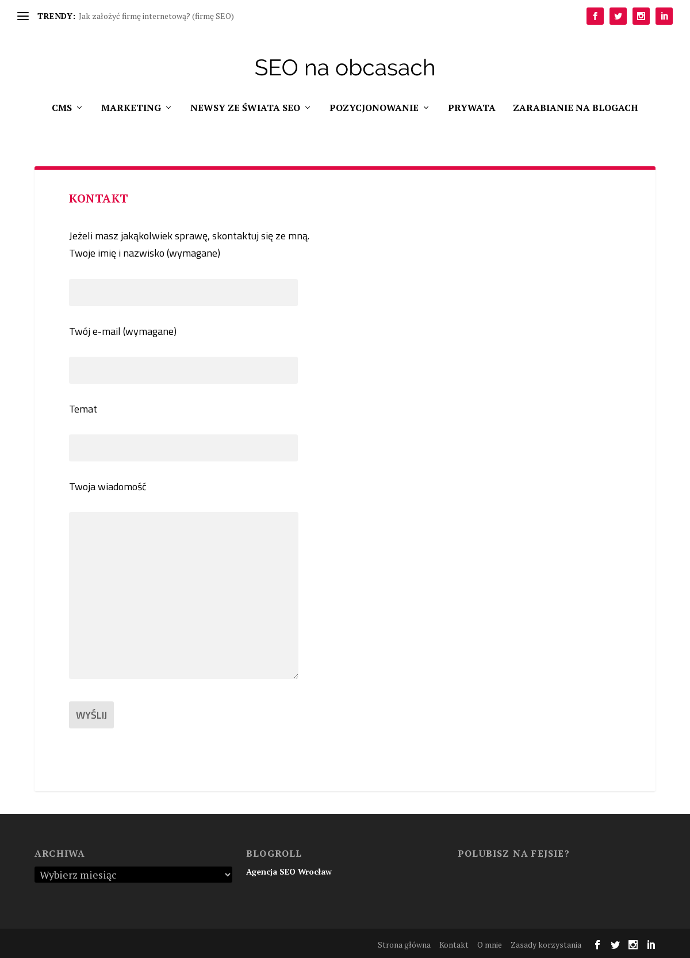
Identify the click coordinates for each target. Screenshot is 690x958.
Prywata (472, 108)
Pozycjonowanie (374, 108)
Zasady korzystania (546, 944)
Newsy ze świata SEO (245, 108)
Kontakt (454, 944)
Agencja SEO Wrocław (289, 871)
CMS (62, 108)
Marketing (131, 108)
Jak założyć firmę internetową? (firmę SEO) (156, 15)
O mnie (489, 944)
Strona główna (404, 944)
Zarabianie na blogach (575, 108)
